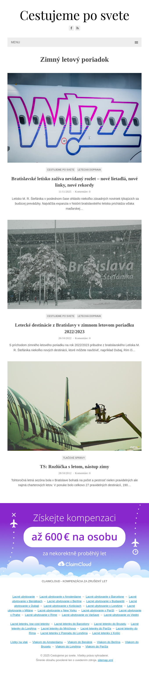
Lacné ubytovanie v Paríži (97, 610)
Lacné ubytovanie (24, 596)
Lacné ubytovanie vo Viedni (121, 614)
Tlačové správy (74, 457)
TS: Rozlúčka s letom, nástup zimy (74, 466)
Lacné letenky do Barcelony (71, 623)
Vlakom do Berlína (108, 642)
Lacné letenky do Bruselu (110, 623)
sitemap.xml (105, 660)
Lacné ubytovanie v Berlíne (64, 601)
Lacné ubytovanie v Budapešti (105, 601)
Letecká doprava (89, 169)
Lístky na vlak (19, 642)
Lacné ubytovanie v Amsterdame (60, 596)
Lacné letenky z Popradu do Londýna (64, 633)
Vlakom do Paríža (96, 646)
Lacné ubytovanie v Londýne (104, 605)
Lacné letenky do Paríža (96, 628)
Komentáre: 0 (82, 191)
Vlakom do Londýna (68, 646)
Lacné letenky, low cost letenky (29, 623)
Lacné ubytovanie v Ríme (41, 614)
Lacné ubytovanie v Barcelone (105, 596)
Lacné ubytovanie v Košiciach (62, 605)
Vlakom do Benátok (80, 642)
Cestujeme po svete (60, 169)
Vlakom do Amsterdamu (47, 642)
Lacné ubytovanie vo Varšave (80, 614)
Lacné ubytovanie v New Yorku (57, 610)
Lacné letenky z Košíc (106, 633)
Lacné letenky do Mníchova (58, 628)
